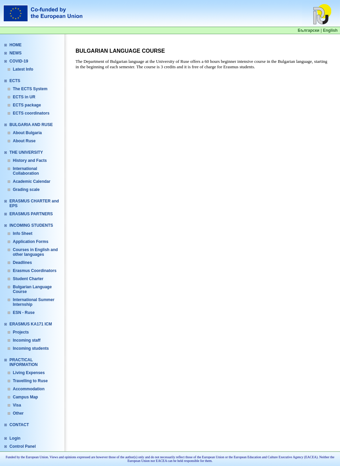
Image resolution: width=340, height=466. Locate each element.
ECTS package (27, 105)
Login (15, 438)
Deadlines (22, 262)
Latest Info (23, 69)
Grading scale (26, 189)
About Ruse (24, 141)
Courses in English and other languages (35, 252)
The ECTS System (30, 89)
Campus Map (25, 397)
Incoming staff (26, 340)
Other (18, 413)
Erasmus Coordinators (34, 270)
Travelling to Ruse (30, 380)
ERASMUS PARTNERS (31, 214)
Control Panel (22, 446)
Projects (21, 332)
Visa (17, 405)
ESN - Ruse (24, 312)
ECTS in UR (24, 97)
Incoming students (31, 348)
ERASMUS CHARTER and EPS (34, 203)
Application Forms (30, 241)
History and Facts (30, 160)
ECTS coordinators (31, 113)
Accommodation (29, 389)
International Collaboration (26, 171)
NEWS (15, 53)
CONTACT (19, 424)
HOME (15, 45)
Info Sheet (22, 233)
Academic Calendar (31, 181)
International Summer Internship (33, 302)
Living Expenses (29, 372)
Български (308, 30)
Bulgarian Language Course (32, 289)
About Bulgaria (27, 132)
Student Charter (28, 278)
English (330, 30)
